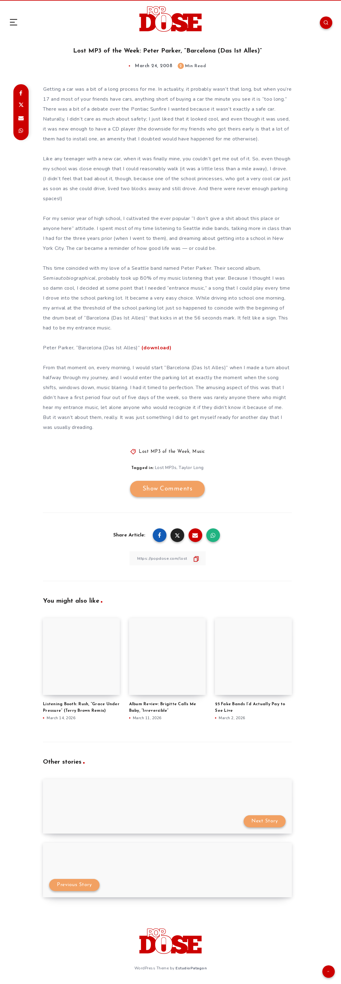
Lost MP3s (166, 468)
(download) (156, 347)
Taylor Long (191, 468)
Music (198, 451)
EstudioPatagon (191, 967)
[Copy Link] (167, 558)
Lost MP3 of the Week (164, 451)
